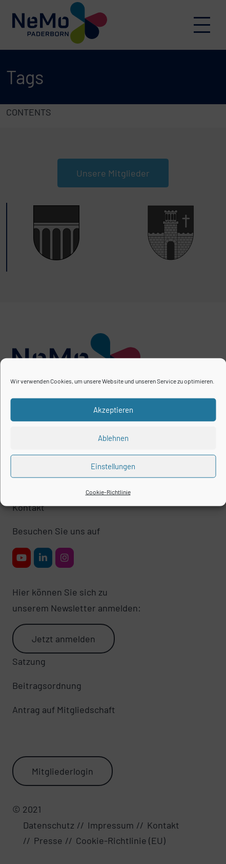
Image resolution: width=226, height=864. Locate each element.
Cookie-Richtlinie (108, 491)
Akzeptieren (113, 409)
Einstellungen (113, 466)
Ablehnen (113, 438)
